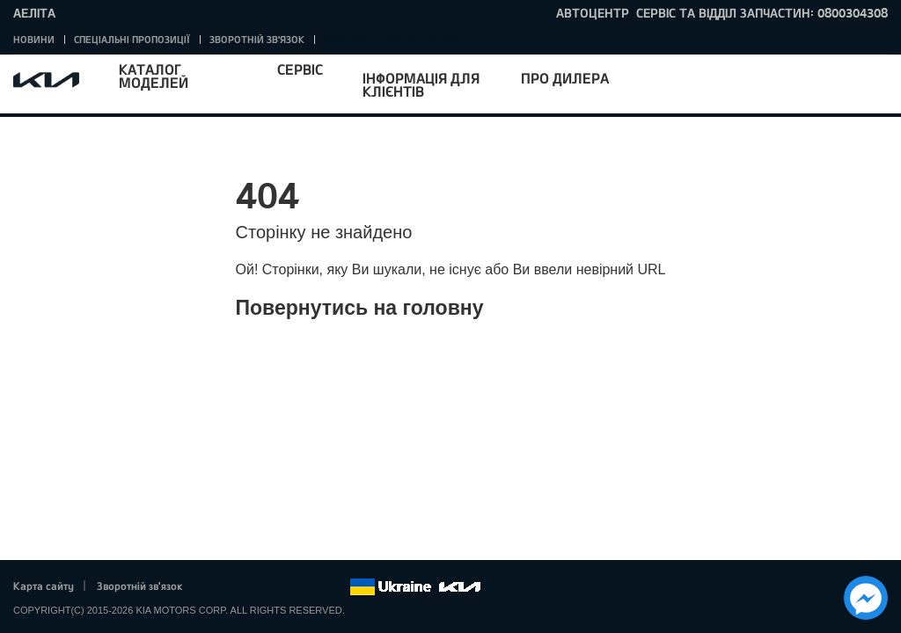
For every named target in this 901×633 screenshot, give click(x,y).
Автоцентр (592, 12)
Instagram (311, 587)
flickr (336, 587)
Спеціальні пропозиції (132, 39)
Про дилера (565, 77)
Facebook (214, 587)
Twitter (238, 587)
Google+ (263, 587)
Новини (34, 39)
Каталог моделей (153, 75)
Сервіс (300, 69)
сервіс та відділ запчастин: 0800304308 (762, 12)
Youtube (287, 587)
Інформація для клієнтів (421, 84)
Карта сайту (43, 585)
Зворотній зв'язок (256, 39)
